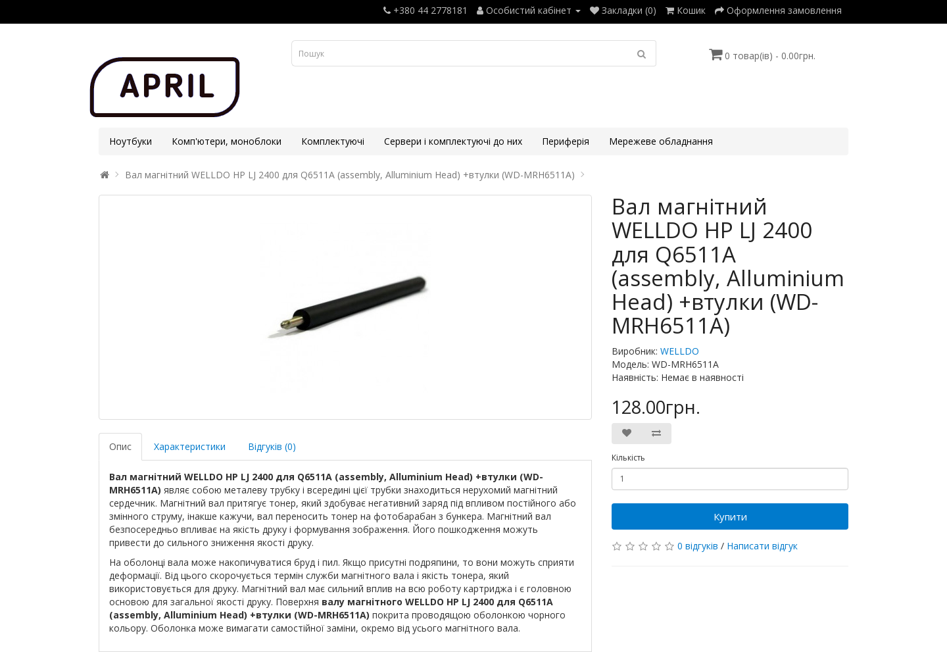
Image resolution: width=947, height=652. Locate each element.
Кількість (628, 457)
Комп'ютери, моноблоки (226, 141)
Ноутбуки (130, 141)
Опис (120, 446)
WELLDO (679, 351)
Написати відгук (762, 545)
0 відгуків (697, 545)
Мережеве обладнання (661, 141)
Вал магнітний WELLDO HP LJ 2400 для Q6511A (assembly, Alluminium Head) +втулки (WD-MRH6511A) (350, 174)
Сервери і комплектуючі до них (453, 141)
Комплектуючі (332, 141)
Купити (730, 516)
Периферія (565, 141)
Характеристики (190, 446)
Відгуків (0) (272, 446)
